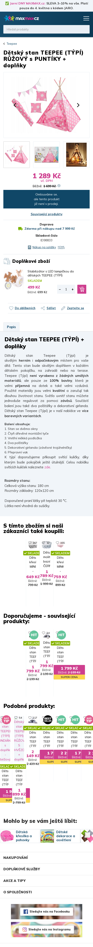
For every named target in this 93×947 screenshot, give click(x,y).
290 (78, 635)
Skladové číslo (46, 236)
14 (31, 635)
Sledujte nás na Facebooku (50, 900)
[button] (14, 105)
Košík (76, 18)
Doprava (46, 224)
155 (78, 542)
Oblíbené (67, 18)
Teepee (12, 43)
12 (31, 542)
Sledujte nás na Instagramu (49, 918)
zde (47, 467)
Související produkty (47, 214)
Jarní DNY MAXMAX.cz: (27, 3)
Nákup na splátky (44, 247)
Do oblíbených (25, 308)
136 (32, 728)
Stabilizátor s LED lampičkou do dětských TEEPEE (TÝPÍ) (51, 273)
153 (78, 728)
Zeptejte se (75, 308)
